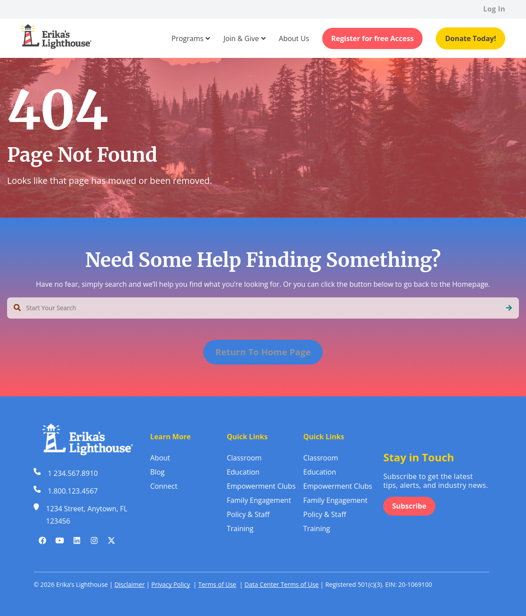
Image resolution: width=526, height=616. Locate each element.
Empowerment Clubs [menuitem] (261, 486)
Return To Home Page (263, 352)
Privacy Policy (170, 584)
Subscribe (409, 506)
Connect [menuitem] (164, 486)
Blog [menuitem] (157, 472)
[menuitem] (187, 38)
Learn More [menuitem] (170, 436)
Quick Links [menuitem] (247, 436)
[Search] (509, 308)
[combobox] (263, 308)
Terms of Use (217, 584)
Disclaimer (129, 584)
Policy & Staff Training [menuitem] (248, 521)
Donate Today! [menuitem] (470, 38)
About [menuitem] (160, 458)
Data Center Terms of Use (281, 584)
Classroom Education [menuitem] (244, 465)
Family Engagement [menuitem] (259, 500)
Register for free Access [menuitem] (372, 38)
